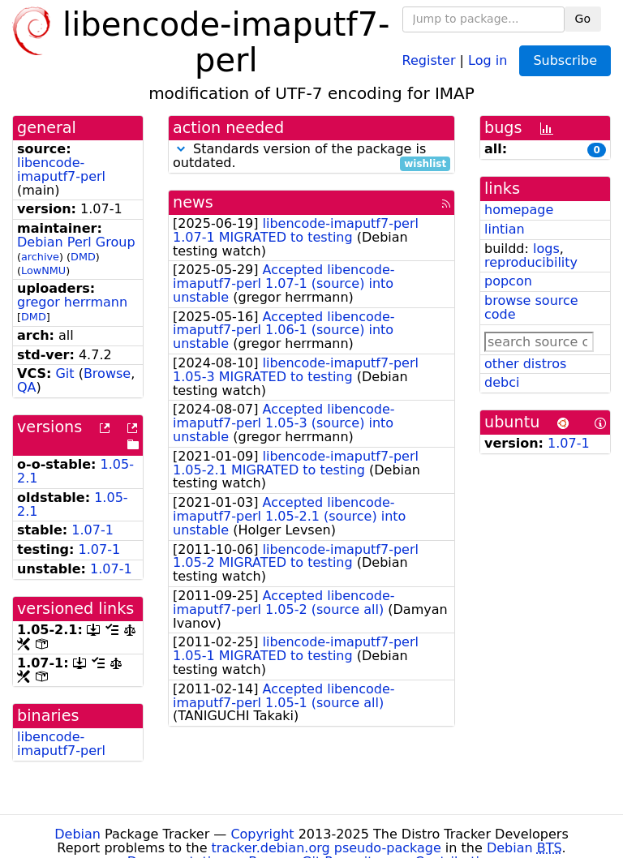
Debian (77, 834)
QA (27, 387)
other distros (525, 363)
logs (546, 248)
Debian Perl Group (76, 242)
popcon (508, 281)
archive (40, 257)
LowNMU (43, 270)
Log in (487, 59)
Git (64, 373)
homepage (518, 209)
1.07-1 (92, 530)
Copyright (262, 834)
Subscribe (565, 60)
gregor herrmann (72, 302)
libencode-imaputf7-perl (61, 169)
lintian (504, 229)
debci (501, 382)
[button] (181, 149)
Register (429, 59)
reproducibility (531, 262)
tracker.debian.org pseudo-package (326, 848)
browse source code (531, 307)
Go (583, 18)
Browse (107, 373)
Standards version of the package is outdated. (311, 156)
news (193, 202)
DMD (83, 257)
